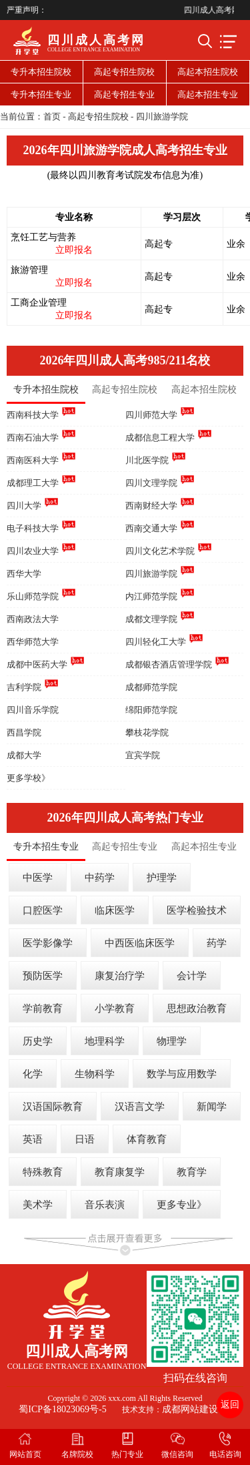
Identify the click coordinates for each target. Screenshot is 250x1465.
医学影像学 (48, 943)
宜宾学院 (142, 755)
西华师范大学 (33, 642)
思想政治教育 (197, 1008)
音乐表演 (105, 1204)
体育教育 (147, 1139)
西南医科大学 (33, 460)
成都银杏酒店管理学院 (168, 664)
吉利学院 (24, 687)
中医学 (38, 877)
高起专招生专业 (124, 94)
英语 (33, 1139)
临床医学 (115, 910)
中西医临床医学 (140, 943)
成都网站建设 (190, 1409)
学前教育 (43, 1008)
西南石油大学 (33, 437)
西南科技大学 (33, 415)
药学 (217, 943)
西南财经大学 (151, 506)
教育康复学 (120, 1172)
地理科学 (105, 1041)
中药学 (100, 877)
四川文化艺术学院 (160, 551)
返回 (230, 1405)
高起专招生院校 (124, 72)
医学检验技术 (197, 910)
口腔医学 (43, 910)
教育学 (192, 1172)
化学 (33, 1074)
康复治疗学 (120, 975)
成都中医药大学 (37, 664)
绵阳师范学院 (151, 710)
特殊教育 (43, 1172)
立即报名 (74, 250)
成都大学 (24, 755)
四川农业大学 (33, 551)
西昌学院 (24, 732)
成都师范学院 (151, 687)
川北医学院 (147, 460)
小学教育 (115, 1008)
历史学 (38, 1041)
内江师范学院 (151, 596)
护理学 (162, 877)
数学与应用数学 (182, 1074)
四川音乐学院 (33, 710)
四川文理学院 (151, 483)
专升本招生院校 (41, 72)
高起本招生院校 (207, 72)
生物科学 (95, 1074)
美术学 (38, 1204)
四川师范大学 (151, 415)
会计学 (192, 975)
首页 (52, 116)
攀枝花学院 (147, 732)
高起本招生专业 (207, 94)
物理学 (172, 1041)
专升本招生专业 (41, 94)
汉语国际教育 (53, 1106)
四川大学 (24, 506)
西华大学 (24, 574)
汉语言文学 (140, 1106)
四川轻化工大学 (155, 642)
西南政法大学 (33, 619)
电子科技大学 (33, 528)
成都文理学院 (151, 619)
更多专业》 (182, 1204)
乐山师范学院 (33, 596)
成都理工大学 (33, 483)
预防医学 (43, 975)
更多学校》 (28, 778)
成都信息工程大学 (160, 437)
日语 (85, 1139)
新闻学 (212, 1106)
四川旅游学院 (162, 116)
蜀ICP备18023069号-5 (62, 1409)
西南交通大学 (151, 528)
